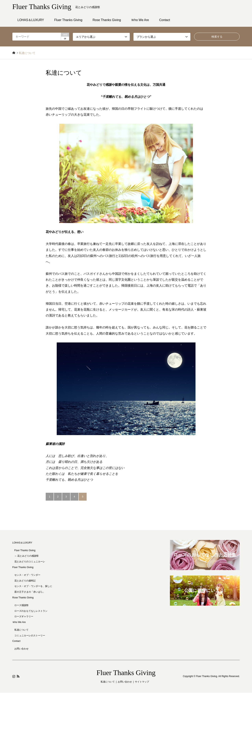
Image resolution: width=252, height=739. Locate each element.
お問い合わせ (21, 648)
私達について (21, 629)
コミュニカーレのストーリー (29, 635)
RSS (18, 676)
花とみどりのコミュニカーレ (29, 561)
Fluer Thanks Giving (68, 20)
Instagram (13, 676)
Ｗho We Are (140, 20)
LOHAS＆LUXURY (31, 20)
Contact (164, 20)
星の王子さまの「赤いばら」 (29, 591)
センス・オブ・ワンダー (27, 575)
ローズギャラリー (23, 616)
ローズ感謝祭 (21, 605)
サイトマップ (142, 681)
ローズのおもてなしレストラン (30, 611)
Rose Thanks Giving (107, 20)
